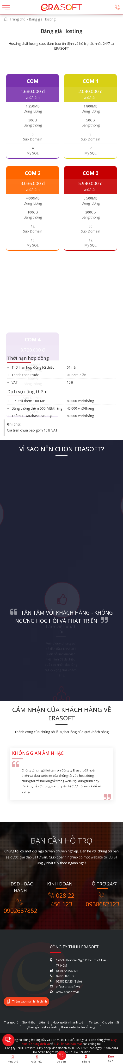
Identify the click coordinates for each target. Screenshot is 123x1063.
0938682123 (102, 900)
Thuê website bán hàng (78, 1027)
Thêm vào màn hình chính (26, 1001)
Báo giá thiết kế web (42, 1027)
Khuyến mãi (110, 1022)
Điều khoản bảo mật (68, 1044)
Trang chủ (17, 19)
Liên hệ (44, 1022)
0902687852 (20, 907)
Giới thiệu (29, 1022)
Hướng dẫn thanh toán (69, 1022)
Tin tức (93, 1022)
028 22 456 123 (61, 899)
